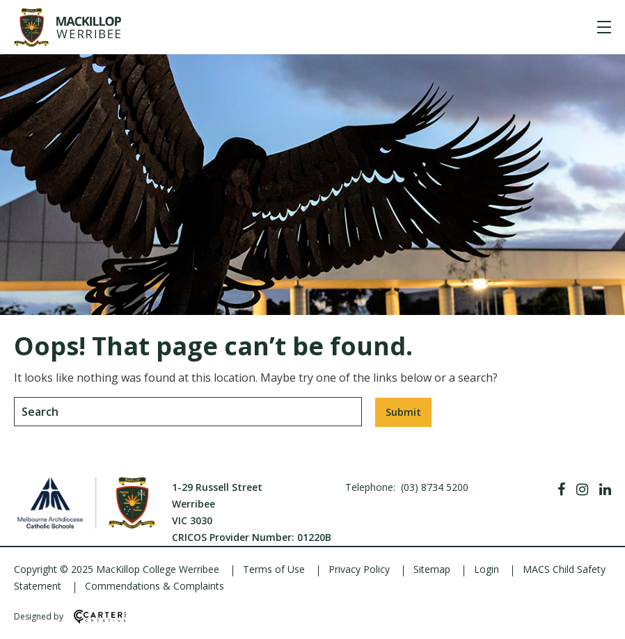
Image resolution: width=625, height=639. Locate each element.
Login (486, 569)
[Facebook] (561, 489)
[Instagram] (582, 489)
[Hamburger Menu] (604, 27)
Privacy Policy (359, 569)
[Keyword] (188, 411)
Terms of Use (274, 569)
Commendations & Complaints (154, 585)
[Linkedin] (605, 489)
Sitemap (431, 569)
